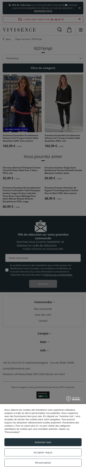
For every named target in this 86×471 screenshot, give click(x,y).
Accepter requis (43, 452)
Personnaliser (43, 462)
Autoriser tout (43, 442)
